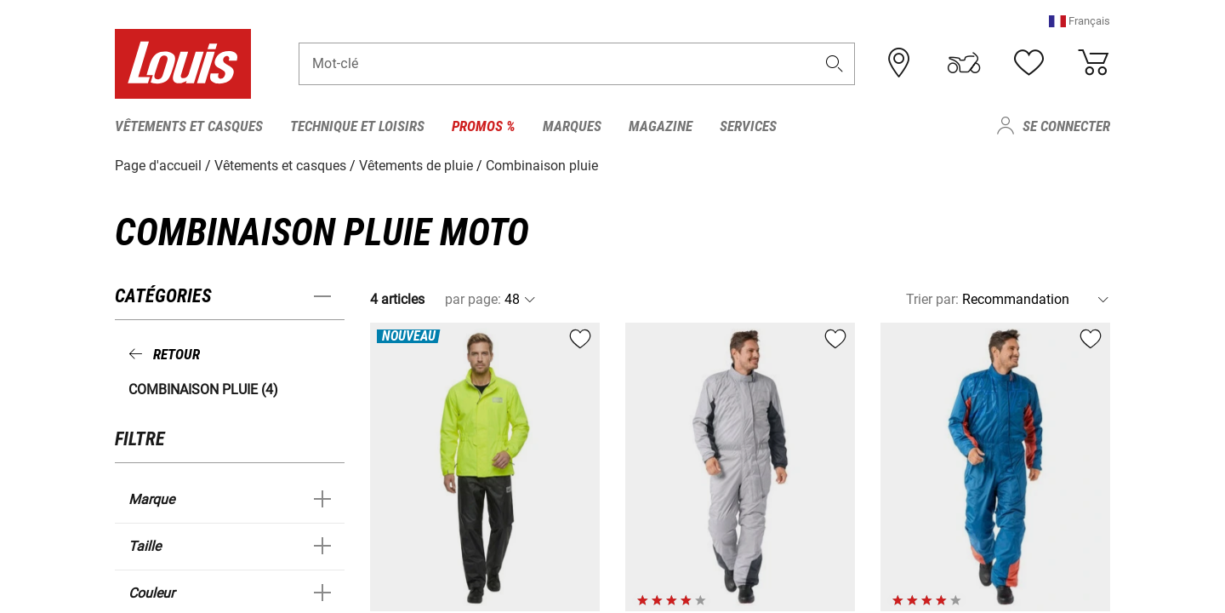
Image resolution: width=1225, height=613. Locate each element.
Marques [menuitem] (572, 126)
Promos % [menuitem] (484, 126)
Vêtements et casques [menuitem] (189, 126)
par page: (473, 299)
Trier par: (932, 299)
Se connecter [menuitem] (1066, 126)
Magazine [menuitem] (660, 126)
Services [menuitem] (748, 126)
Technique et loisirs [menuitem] (357, 126)
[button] (1079, 20)
